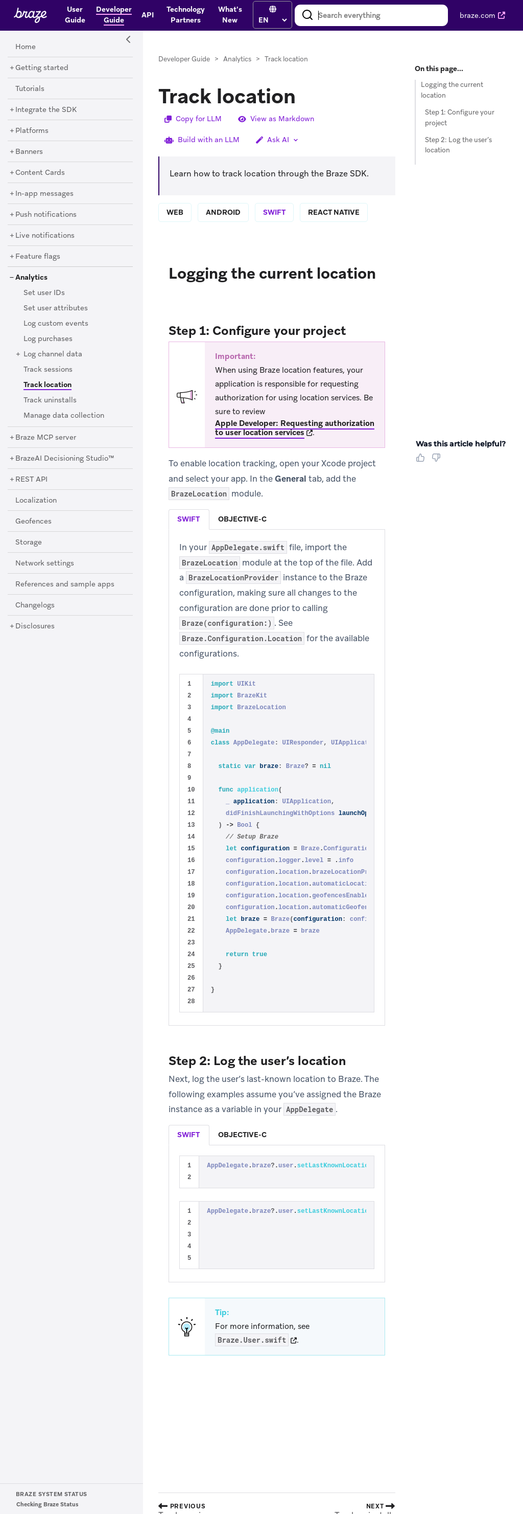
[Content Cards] (40, 173)
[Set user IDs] (44, 293)
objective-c (242, 519)
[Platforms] (32, 131)
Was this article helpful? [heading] (461, 443)
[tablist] (277, 519)
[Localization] (36, 500)
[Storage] (28, 542)
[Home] (25, 47)
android (223, 212)
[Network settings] (44, 563)
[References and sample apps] (64, 584)
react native (334, 212)
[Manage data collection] (63, 416)
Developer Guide (184, 59)
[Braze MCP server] (45, 438)
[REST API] (31, 479)
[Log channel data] (52, 354)
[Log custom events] (55, 324)
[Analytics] (31, 278)
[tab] (189, 519)
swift (274, 212)
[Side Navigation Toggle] (129, 40)
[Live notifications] (45, 236)
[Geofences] (33, 521)
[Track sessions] (48, 370)
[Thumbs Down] (438, 461)
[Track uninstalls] (50, 400)
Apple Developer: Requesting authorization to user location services (294, 428)
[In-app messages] (44, 194)
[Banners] (29, 152)
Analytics (237, 59)
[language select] (272, 20)
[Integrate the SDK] (46, 110)
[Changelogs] (35, 605)
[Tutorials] (29, 89)
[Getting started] (41, 68)
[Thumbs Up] (422, 461)
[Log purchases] (48, 339)
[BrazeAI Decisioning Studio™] (64, 459)
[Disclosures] (35, 626)
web (175, 212)
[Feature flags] (37, 257)
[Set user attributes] (55, 308)
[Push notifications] (46, 215)
